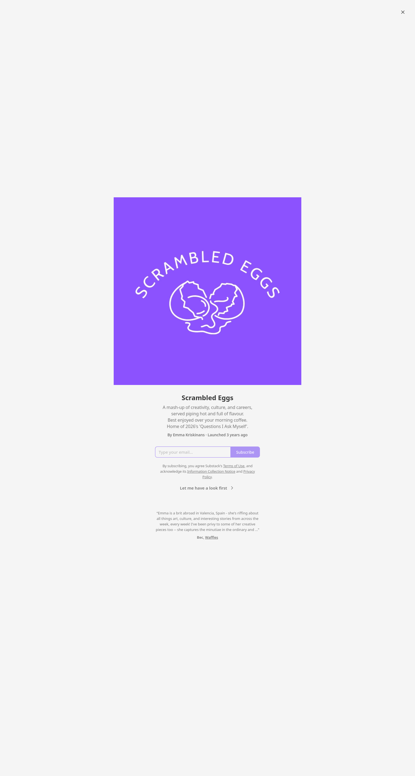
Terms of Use (233, 465)
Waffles (211, 537)
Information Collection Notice (211, 471)
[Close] (402, 12)
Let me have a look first (207, 488)
